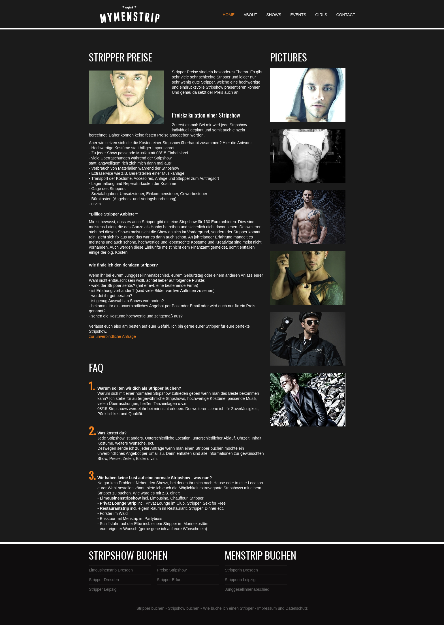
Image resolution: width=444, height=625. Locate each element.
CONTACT (345, 15)
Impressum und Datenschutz (282, 608)
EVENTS (298, 15)
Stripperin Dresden (241, 570)
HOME (228, 15)
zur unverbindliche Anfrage (112, 336)
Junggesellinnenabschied (247, 589)
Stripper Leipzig (102, 589)
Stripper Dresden (104, 579)
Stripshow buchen (183, 608)
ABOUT (250, 15)
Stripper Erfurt (169, 579)
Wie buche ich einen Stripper (228, 608)
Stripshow (162, 393)
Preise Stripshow (172, 570)
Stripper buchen (150, 608)
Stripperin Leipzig (240, 579)
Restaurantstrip (114, 508)
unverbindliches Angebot (119, 453)
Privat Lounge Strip (118, 503)
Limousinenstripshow (121, 498)
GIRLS (321, 15)
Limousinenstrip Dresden (111, 570)
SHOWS (273, 15)
